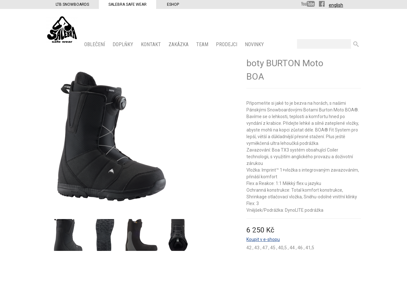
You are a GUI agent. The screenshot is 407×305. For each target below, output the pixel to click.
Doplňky (124, 44)
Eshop (173, 4)
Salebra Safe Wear (127, 4)
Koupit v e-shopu (263, 239)
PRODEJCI (227, 44)
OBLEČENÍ (95, 44)
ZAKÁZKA (179, 44)
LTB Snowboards (72, 4)
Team (203, 44)
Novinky (255, 44)
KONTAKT (151, 44)
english (336, 5)
